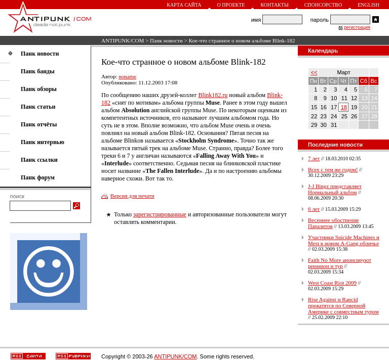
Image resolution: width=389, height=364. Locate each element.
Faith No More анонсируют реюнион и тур (339, 263)
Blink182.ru (213, 95)
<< (314, 72)
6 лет (314, 209)
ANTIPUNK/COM (122, 40)
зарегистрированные (159, 214)
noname (127, 76)
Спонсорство (323, 5)
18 (344, 107)
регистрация (357, 27)
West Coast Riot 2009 (332, 283)
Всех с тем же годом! (333, 169)
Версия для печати (132, 196)
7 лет (314, 158)
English (368, 5)
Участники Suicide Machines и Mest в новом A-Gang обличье (343, 240)
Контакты (274, 5)
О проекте (231, 5)
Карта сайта (184, 5)
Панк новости (166, 40)
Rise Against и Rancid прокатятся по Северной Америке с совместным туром (343, 305)
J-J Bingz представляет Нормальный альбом (335, 189)
